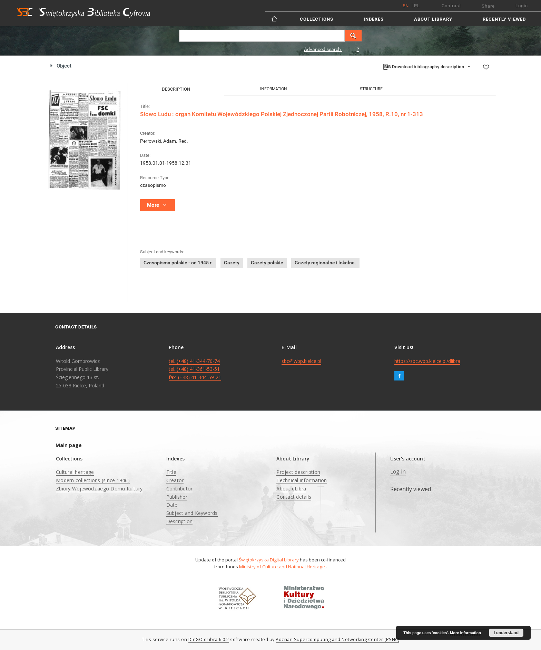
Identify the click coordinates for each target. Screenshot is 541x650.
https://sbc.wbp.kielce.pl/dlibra (427, 361)
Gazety (231, 262)
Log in (398, 471)
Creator (175, 480)
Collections (316, 19)
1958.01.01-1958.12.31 (165, 163)
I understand (506, 632)
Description (179, 521)
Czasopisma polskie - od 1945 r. (178, 262)
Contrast (451, 5)
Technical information (301, 480)
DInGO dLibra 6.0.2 (208, 639)
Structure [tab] (371, 89)
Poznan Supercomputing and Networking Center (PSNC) (337, 639)
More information (465, 633)
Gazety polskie (267, 262)
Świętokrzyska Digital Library (269, 560)
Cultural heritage (75, 472)
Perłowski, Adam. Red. (164, 141)
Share (488, 6)
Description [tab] (176, 89)
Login (521, 5)
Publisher (176, 497)
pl (417, 5)
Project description (298, 472)
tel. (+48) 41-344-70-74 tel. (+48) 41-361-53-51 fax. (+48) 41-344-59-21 (195, 369)
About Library (433, 19)
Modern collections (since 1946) (93, 480)
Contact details (293, 497)
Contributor (179, 488)
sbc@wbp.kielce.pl (301, 361)
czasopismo (153, 185)
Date (172, 504)
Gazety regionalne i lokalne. (325, 262)
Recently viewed (504, 19)
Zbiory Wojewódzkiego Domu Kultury (99, 488)
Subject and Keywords (192, 513)
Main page (69, 445)
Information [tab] (273, 89)
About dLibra (291, 488)
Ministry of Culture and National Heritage (282, 566)
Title (171, 472)
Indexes (374, 19)
